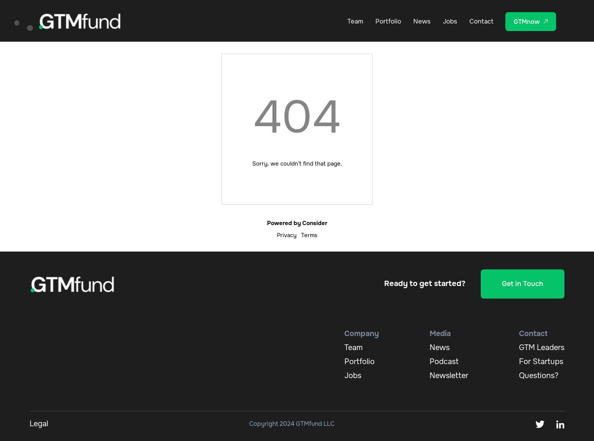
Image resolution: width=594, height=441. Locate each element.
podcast (444, 361)
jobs (352, 375)
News (422, 21)
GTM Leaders (541, 347)
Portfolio (388, 21)
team (353, 347)
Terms (309, 235)
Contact (481, 21)
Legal (39, 423)
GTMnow (527, 22)
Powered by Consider (297, 223)
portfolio (359, 361)
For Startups (541, 361)
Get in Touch (522, 284)
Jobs (450, 21)
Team (355, 21)
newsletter (449, 375)
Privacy (287, 235)
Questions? (538, 375)
